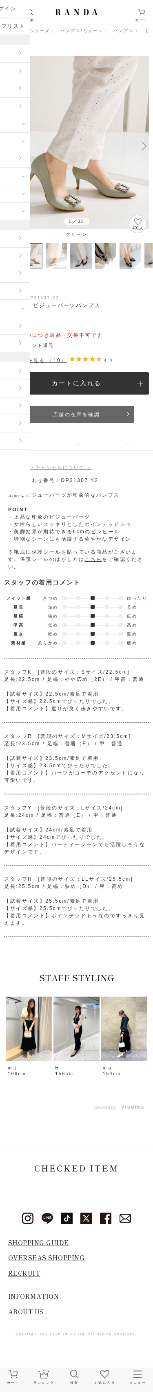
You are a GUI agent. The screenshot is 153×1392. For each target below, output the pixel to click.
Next (144, 145)
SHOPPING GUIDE (38, 1249)
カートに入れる (77, 383)
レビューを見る (35, 360)
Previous (9, 145)
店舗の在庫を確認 (76, 414)
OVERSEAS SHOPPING (46, 1264)
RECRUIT (24, 1279)
